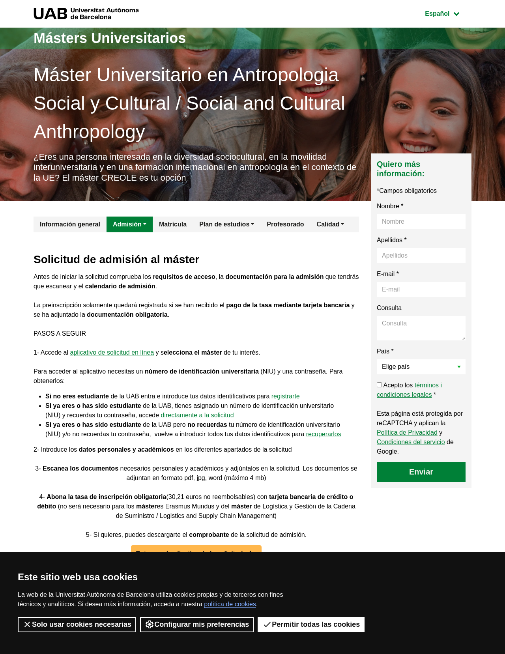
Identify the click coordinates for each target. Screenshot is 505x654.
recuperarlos (323, 434)
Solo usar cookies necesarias (76, 624)
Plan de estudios (224, 224)
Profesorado (285, 224)
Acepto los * (409, 390)
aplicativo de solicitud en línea (112, 352)
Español (448, 13)
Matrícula (173, 224)
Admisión (127, 224)
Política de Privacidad (407, 432)
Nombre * (390, 206)
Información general (70, 224)
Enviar (421, 471)
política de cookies (230, 604)
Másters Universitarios (110, 38)
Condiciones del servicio (411, 442)
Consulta (389, 308)
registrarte (285, 396)
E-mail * (388, 274)
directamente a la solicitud (197, 415)
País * (385, 351)
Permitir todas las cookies (311, 624)
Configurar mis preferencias (197, 624)
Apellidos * (392, 240)
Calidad (328, 224)
